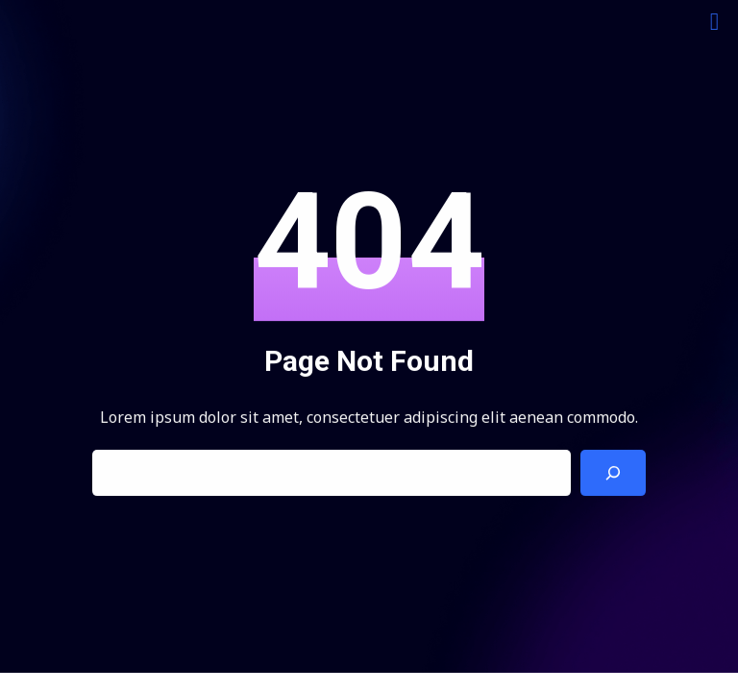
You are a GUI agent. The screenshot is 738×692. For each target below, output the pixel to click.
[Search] (613, 474)
